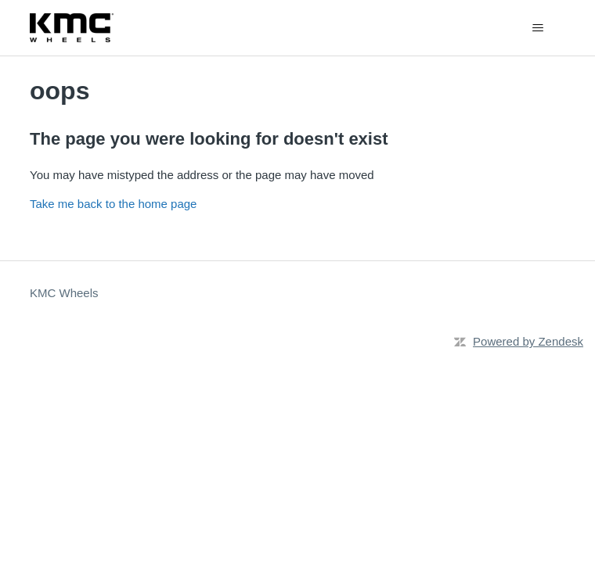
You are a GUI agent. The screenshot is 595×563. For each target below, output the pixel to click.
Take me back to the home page (113, 203)
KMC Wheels (64, 292)
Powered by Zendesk (528, 341)
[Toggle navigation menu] (537, 28)
